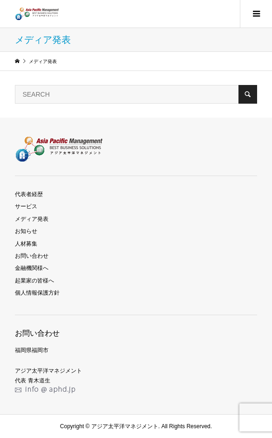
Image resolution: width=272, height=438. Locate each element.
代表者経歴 (29, 194)
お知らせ (26, 231)
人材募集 (26, 243)
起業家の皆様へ (34, 280)
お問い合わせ (31, 256)
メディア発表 (31, 219)
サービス (26, 206)
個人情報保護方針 (37, 293)
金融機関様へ (31, 268)
